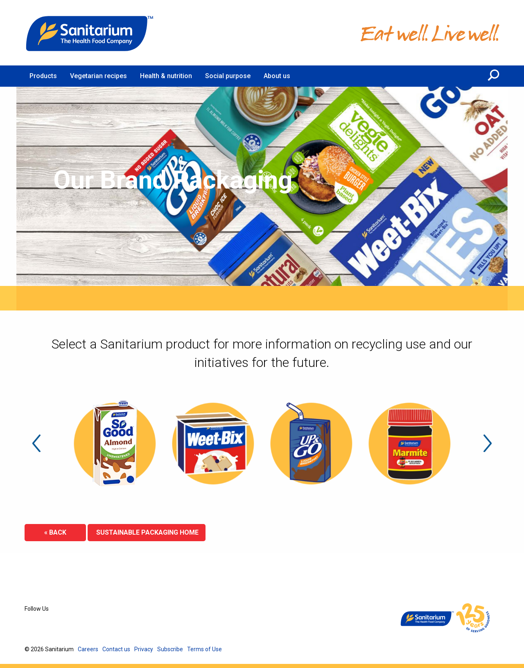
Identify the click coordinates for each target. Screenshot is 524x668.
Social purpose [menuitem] (228, 76)
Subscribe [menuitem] (170, 649)
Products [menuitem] (43, 76)
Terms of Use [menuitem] (204, 649)
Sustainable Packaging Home (147, 532)
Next (487, 443)
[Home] (90, 32)
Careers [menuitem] (88, 649)
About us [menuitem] (277, 76)
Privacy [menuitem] (143, 649)
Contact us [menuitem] (116, 649)
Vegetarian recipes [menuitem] (98, 76)
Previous (36, 443)
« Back (55, 532)
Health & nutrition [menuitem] (166, 76)
